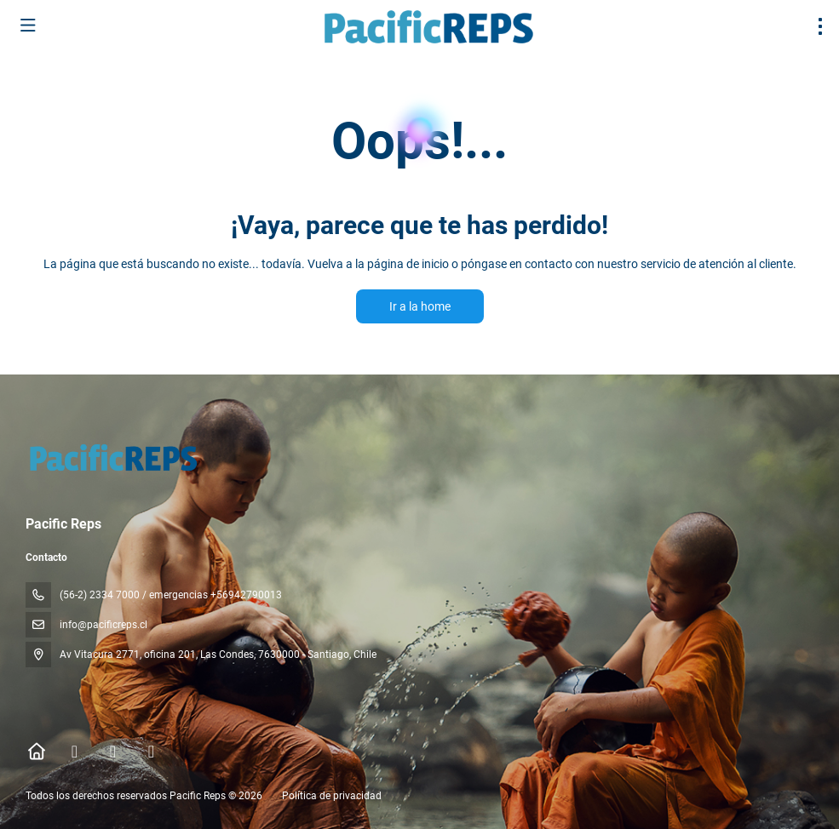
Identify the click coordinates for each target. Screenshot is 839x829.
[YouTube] (151, 751)
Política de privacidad (332, 796)
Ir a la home (420, 306)
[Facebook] (74, 751)
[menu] (820, 26)
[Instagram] (113, 751)
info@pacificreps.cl (103, 625)
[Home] (36, 751)
